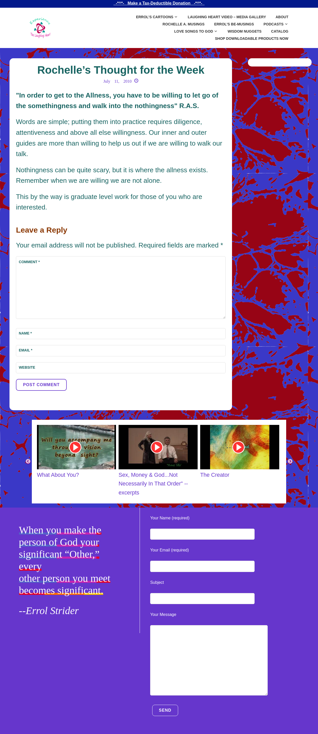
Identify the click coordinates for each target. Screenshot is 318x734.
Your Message (163, 614)
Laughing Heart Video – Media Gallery (227, 17)
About (282, 17)
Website (27, 367)
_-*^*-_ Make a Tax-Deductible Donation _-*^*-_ (158, 3)
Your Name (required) (169, 518)
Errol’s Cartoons (154, 17)
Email (25, 350)
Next (290, 461)
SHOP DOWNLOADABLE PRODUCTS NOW (251, 38)
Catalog (279, 31)
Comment (29, 262)
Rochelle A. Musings (183, 24)
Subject (157, 582)
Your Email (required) (169, 550)
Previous (28, 461)
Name (25, 333)
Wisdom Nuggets (245, 31)
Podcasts (274, 24)
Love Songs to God (193, 31)
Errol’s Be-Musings (234, 24)
